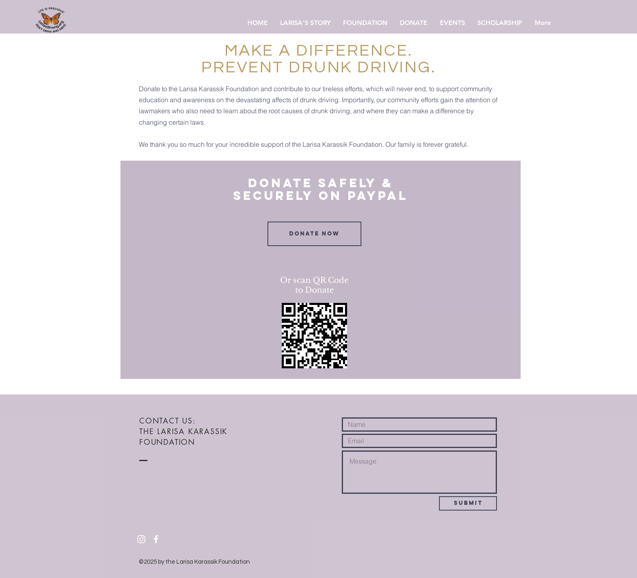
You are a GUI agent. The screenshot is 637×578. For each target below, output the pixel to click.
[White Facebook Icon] (156, 539)
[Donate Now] (314, 234)
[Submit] (468, 503)
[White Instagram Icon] (141, 539)
